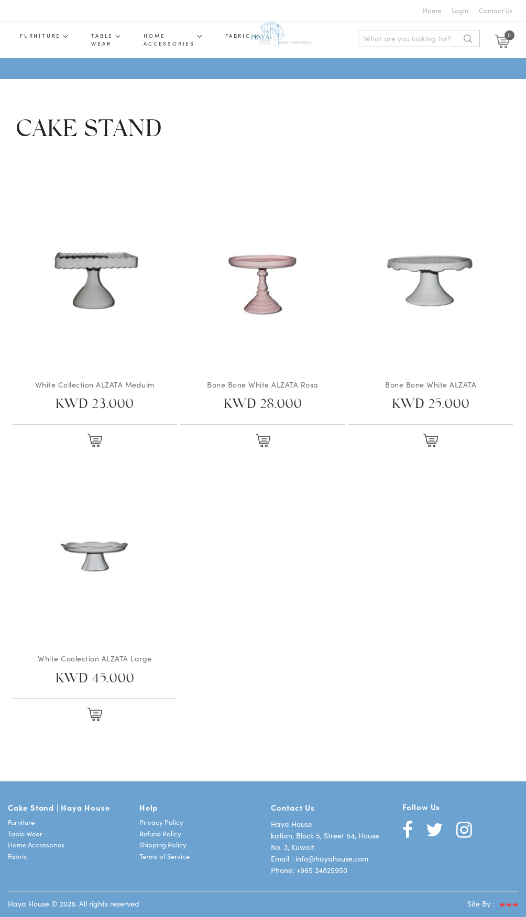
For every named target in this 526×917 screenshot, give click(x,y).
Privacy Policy (161, 822)
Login (460, 10)
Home (432, 10)
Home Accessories (169, 39)
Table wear (102, 39)
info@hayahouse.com (331, 858)
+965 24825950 (322, 870)
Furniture (40, 35)
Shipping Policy (163, 844)
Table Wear (25, 833)
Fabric (238, 35)
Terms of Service (164, 856)
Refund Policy (160, 833)
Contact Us (496, 10)
